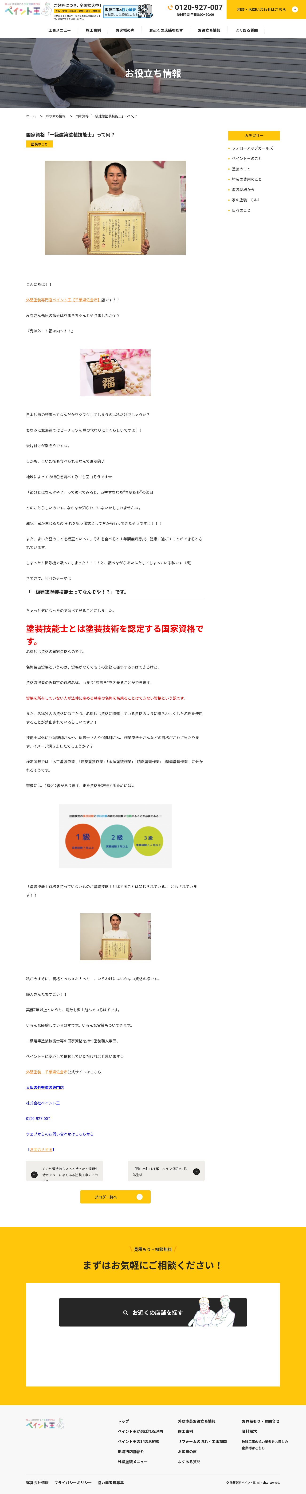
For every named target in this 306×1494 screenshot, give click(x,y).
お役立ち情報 (209, 30)
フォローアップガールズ (252, 148)
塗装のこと (241, 168)
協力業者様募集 (111, 1482)
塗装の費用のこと (247, 179)
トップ (123, 1421)
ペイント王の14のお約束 (139, 1441)
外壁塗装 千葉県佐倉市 (46, 1072)
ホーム (31, 116)
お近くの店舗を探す (166, 30)
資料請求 (249, 1431)
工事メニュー (59, 30)
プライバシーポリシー (73, 1482)
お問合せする (41, 1149)
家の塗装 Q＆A (245, 200)
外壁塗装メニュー (133, 1461)
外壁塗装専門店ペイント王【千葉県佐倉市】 (63, 300)
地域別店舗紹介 (131, 1451)
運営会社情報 (37, 1482)
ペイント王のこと (247, 158)
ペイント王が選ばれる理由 (140, 1431)
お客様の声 (125, 30)
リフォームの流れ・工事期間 (202, 1441)
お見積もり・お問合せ (260, 1421)
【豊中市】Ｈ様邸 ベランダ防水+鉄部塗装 (160, 1171)
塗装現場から (243, 189)
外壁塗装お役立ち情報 (197, 1421)
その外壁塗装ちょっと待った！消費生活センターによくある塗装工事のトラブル (70, 1173)
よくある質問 (246, 30)
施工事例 (93, 30)
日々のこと (241, 210)
